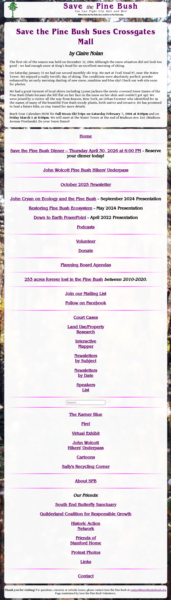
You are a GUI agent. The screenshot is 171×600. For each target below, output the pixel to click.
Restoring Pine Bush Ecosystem (60, 208)
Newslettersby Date (85, 373)
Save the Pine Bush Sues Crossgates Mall (85, 37)
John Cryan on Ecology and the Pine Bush (53, 198)
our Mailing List (90, 293)
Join (69, 293)
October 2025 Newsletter (86, 184)
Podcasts (85, 227)
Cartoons (86, 457)
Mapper (85, 346)
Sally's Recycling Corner (86, 466)
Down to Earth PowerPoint (60, 217)
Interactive (85, 341)
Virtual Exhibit (86, 433)
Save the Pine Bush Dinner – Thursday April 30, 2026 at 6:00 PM (75, 150)
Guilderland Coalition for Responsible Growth (85, 514)
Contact (86, 576)
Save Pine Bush (101, 6)
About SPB (85, 481)
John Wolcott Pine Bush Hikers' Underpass (85, 170)
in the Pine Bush (77, 279)
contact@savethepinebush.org (148, 590)
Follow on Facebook (85, 303)
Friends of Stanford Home (85, 540)
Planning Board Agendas (86, 265)
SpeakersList (85, 387)
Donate (85, 250)
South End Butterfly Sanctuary (85, 504)
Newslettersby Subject (85, 358)
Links (85, 561)
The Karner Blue (85, 414)
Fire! (85, 423)
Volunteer (85, 241)
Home (85, 136)
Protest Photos (85, 552)
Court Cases (85, 317)
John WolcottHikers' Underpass (86, 445)
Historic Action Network (85, 526)
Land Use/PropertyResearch (85, 329)
